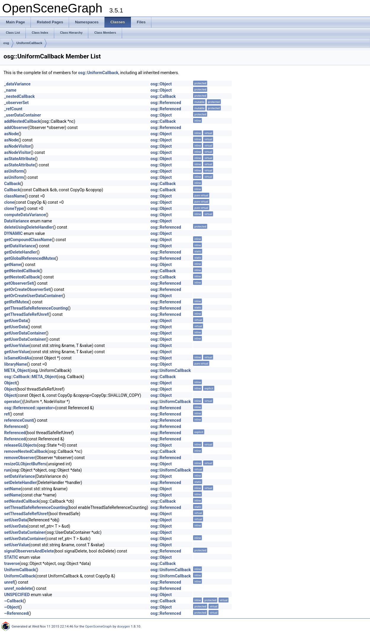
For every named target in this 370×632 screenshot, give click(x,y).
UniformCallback (29, 43)
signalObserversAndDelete (29, 551)
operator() (13, 401)
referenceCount (18, 420)
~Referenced (16, 613)
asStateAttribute (19, 158)
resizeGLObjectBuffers (25, 463)
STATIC (11, 557)
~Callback (13, 600)
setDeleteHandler (20, 482)
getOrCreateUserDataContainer (33, 295)
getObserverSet (18, 283)
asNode (11, 133)
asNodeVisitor (17, 146)
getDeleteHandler (20, 252)
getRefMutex (16, 302)
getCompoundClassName (28, 239)
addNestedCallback (22, 121)
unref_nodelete (18, 588)
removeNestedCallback (25, 451)
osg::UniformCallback (98, 72)
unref (9, 582)
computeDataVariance (25, 214)
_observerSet (16, 102)
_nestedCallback (19, 96)
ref (6, 414)
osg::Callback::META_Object (30, 376)
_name (10, 90)
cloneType (13, 208)
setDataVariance (19, 476)
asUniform (14, 171)
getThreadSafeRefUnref (26, 314)
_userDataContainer (22, 115)
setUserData (15, 520)
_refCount (13, 108)
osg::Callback (163, 96)
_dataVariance (17, 84)
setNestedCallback (21, 501)
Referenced (14, 426)
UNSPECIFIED (17, 594)
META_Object (16, 370)
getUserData (15, 320)
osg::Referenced (165, 102)
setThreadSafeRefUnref (26, 513)
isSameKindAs (17, 358)
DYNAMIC (13, 233)
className (14, 196)
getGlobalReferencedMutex (29, 258)
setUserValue (16, 544)
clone (9, 202)
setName (12, 488)
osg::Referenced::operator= (29, 407)
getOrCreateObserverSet (27, 289)
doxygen (123, 626)
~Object (11, 607)
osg (6, 43)
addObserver (16, 127)
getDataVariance (19, 245)
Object (10, 383)
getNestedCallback (21, 270)
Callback (12, 183)
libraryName (15, 364)
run (7, 470)
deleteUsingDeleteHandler (28, 227)
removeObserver (19, 457)
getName (12, 264)
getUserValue (16, 345)
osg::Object (161, 84)
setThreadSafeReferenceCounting (36, 507)
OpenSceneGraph (98, 626)
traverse (11, 563)
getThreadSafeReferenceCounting (36, 308)
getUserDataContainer (25, 333)
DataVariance (16, 221)
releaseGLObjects (20, 445)
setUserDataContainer (24, 532)
